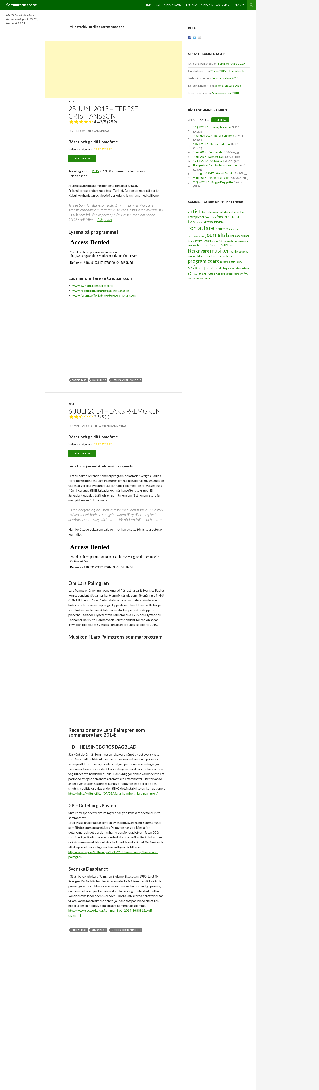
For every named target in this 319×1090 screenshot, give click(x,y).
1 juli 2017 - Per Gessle (207, 152)
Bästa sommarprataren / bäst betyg (207, 4)
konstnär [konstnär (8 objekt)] (230, 241)
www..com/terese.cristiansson (100, 290)
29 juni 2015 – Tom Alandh (227, 71)
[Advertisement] (113, 69)
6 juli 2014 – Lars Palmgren (114, 413)
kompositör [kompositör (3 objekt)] (216, 241)
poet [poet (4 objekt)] (209, 256)
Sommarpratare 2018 (225, 78)
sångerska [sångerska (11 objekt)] (210, 273)
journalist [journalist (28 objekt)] (216, 235)
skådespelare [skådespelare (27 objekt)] (203, 267)
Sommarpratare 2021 (168, 4)
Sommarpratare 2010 (231, 63)
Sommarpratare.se (21, 5)
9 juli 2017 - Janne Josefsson (211, 177)
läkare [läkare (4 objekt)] (229, 245)
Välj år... (192, 120)
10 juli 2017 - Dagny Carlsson (211, 144)
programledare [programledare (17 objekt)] (204, 261)
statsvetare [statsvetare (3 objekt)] (242, 268)
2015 (71, 101)
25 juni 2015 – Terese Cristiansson (103, 114)
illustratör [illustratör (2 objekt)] (234, 229)
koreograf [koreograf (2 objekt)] (243, 241)
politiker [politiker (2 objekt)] (217, 256)
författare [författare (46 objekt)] (201, 227)
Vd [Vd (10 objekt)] (246, 273)
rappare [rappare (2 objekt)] (224, 261)
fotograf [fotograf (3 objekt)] (234, 217)
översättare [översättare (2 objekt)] (206, 278)
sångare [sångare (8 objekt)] (194, 273)
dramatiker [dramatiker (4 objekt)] (238, 212)
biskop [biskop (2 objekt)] (204, 212)
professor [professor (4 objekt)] (228, 256)
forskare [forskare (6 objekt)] (222, 217)
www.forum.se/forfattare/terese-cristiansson (104, 295)
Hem (148, 4)
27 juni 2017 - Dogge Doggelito (213, 182)
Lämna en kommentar (112, 426)
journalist (99, 380)
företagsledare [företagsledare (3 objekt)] (215, 221)
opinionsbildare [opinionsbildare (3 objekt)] (196, 256)
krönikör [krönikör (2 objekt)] (192, 245)
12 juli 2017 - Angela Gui (208, 160)
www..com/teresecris (92, 285)
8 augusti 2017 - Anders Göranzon (215, 165)
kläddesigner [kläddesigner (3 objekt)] (242, 235)
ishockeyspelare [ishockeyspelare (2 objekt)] (196, 236)
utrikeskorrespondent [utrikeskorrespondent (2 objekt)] (231, 273)
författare (79, 380)
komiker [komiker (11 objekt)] (202, 240)
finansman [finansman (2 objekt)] (210, 217)
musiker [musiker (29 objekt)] (219, 250)
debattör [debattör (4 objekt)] (224, 212)
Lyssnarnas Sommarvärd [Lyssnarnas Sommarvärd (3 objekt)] (211, 245)
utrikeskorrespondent (126, 380)
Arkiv (238, 4)
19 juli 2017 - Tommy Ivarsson (212, 127)
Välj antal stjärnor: (81, 149)
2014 (71, 403)
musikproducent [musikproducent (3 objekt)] (239, 251)
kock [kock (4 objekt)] (191, 241)
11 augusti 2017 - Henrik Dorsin (213, 173)
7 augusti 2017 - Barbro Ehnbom (213, 135)
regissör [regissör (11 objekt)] (236, 261)
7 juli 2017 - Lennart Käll (208, 156)
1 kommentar (100, 131)
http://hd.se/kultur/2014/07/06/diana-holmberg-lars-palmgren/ (113, 793)
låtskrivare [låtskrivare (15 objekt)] (198, 251)
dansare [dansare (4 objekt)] (213, 212)
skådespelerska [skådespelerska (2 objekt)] (227, 268)
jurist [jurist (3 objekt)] (231, 235)
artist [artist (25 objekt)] (194, 211)
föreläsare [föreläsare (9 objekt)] (197, 221)
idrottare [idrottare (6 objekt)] (222, 229)
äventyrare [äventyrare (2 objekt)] (194, 278)
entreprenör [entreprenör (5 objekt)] (196, 217)
